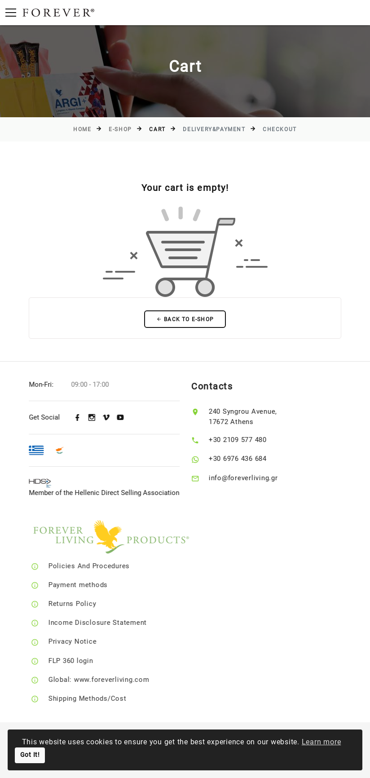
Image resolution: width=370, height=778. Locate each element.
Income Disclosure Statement (111, 623)
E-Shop (120, 129)
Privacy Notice (86, 642)
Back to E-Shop (185, 319)
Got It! (30, 755)
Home (82, 129)
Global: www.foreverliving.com (112, 680)
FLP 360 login (84, 661)
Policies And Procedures (103, 566)
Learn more (321, 742)
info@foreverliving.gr (253, 478)
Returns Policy (86, 604)
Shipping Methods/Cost (101, 698)
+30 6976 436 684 (248, 459)
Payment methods (92, 585)
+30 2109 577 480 (248, 440)
